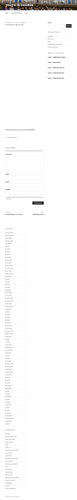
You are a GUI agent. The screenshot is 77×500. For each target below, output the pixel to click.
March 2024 (8, 290)
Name (7, 174)
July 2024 (7, 279)
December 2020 (9, 363)
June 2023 (7, 314)
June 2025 (7, 249)
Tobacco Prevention (10, 480)
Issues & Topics (12, 137)
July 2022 (7, 339)
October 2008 (8, 415)
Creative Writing (9, 442)
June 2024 (7, 282)
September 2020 (9, 372)
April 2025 (7, 254)
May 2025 (7, 251)
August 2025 (8, 243)
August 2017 (8, 404)
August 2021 (8, 353)
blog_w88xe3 (22, 22)
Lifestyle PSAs (8, 455)
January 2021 (8, 361)
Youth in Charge (19, 5)
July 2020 (7, 377)
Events (6, 444)
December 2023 (9, 298)
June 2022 (7, 342)
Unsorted (7, 485)
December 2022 (9, 331)
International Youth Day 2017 (12, 450)
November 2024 (9, 268)
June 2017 (7, 410)
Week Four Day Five (58, 67)
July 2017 (7, 407)
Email (7, 182)
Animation (7, 433)
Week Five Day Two (58, 73)
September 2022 (9, 333)
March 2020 (8, 385)
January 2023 (8, 328)
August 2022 (8, 336)
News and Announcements (11, 458)
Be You (49, 41)
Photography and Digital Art (11, 464)
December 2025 (9, 232)
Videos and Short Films (10, 488)
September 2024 (9, 273)
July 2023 (7, 312)
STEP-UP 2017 (8, 469)
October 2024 (8, 271)
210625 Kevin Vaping (59, 57)
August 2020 (8, 374)
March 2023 (8, 322)
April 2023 (7, 320)
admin (49, 57)
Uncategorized (8, 483)
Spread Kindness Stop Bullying (55, 44)
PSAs (6, 466)
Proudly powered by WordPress (12, 496)
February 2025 (8, 260)
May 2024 (7, 284)
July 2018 (7, 399)
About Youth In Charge (16, 13)
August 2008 (8, 421)
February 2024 (8, 292)
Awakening (50, 36)
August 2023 (8, 309)
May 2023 (7, 317)
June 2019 (7, 394)
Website (7, 189)
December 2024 (9, 265)
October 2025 (8, 238)
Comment (8, 154)
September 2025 (9, 241)
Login (26, 13)
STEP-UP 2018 (8, 472)
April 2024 (7, 287)
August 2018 (8, 396)
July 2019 (7, 391)
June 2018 (7, 402)
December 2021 (9, 347)
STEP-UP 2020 (8, 474)
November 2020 (9, 366)
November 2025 (9, 235)
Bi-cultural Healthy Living (11, 436)
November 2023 (9, 301)
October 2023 (8, 303)
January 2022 (8, 344)
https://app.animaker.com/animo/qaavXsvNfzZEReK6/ (20, 129)
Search (49, 22)
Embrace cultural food (53, 47)
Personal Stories (9, 461)
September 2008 (9, 418)
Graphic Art (7, 447)
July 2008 (7, 424)
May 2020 (7, 380)
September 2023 (9, 306)
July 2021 (7, 355)
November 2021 (9, 350)
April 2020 (7, 383)
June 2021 (7, 358)
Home (6, 13)
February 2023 (8, 325)
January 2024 (8, 295)
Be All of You (51, 39)
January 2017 (8, 413)
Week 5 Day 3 (57, 62)
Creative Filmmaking (10, 439)
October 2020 (8, 369)
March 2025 (8, 257)
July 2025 (7, 246)
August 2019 (8, 388)
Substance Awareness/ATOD (12, 477)
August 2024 (8, 276)
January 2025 (8, 262)
